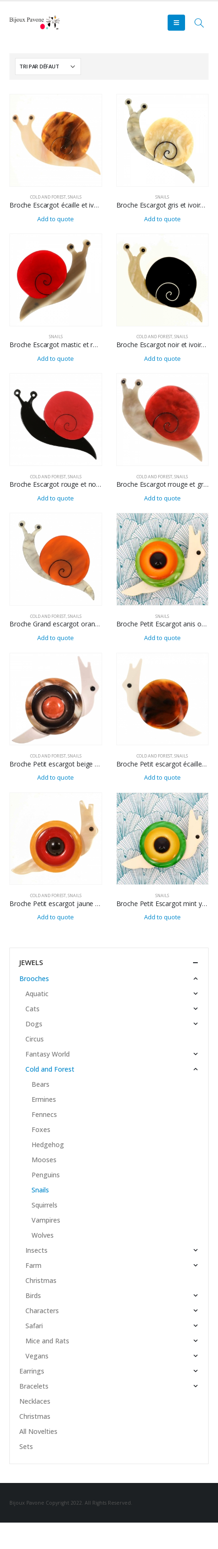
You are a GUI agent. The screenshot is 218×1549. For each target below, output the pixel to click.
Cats (32, 1008)
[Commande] (48, 66)
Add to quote (55, 219)
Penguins (46, 1174)
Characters (42, 1310)
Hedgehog (48, 1144)
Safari (34, 1325)
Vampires (46, 1220)
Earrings (31, 1370)
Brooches (34, 978)
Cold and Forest (48, 197)
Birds (33, 1295)
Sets (26, 1446)
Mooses (44, 1159)
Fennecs (44, 1114)
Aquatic (36, 993)
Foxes (41, 1129)
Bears (40, 1084)
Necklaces (34, 1401)
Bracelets (33, 1386)
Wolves (43, 1235)
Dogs (33, 1023)
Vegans (36, 1355)
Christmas (41, 1280)
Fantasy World (47, 1053)
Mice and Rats (47, 1340)
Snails (74, 197)
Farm (33, 1265)
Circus (34, 1038)
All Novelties (38, 1431)
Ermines (44, 1099)
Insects (36, 1250)
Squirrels (44, 1204)
